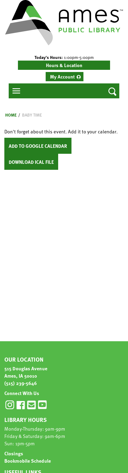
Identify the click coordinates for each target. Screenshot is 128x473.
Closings (13, 453)
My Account (62, 76)
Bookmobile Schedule (27, 460)
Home (11, 115)
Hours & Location (64, 65)
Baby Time (32, 115)
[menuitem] (64, 76)
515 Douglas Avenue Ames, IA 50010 (25, 372)
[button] (64, 57)
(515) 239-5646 (20, 383)
